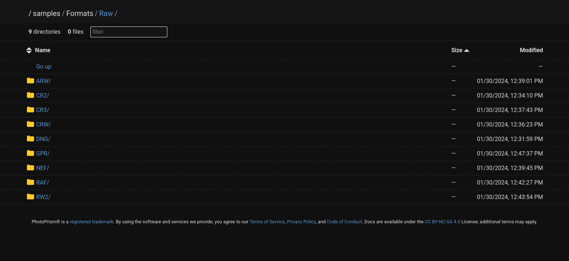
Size (460, 50)
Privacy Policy (301, 221)
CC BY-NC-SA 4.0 (442, 221)
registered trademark (91, 221)
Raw (106, 13)
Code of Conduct (344, 221)
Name (42, 50)
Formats (79, 13)
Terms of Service (267, 221)
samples (47, 13)
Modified (531, 50)
